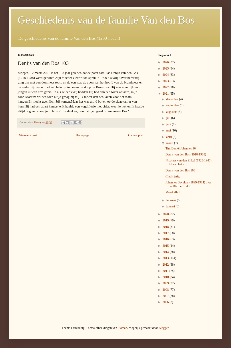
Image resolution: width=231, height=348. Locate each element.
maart (170, 143)
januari (170, 206)
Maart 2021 (172, 192)
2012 (166, 264)
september (173, 105)
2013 (166, 258)
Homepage (82, 135)
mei (169, 130)
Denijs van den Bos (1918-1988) (185, 154)
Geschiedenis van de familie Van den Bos (106, 20)
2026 (166, 62)
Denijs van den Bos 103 (180, 170)
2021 (166, 93)
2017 (166, 233)
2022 (166, 87)
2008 (166, 289)
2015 (166, 245)
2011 (166, 270)
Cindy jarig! (173, 176)
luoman (122, 328)
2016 (166, 239)
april (169, 137)
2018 (166, 227)
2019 (166, 220)
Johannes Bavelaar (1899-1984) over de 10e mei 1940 (188, 184)
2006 (166, 302)
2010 (166, 277)
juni (169, 124)
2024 (166, 74)
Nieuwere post (28, 135)
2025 (166, 68)
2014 (166, 252)
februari (171, 200)
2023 (166, 81)
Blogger (163, 328)
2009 (166, 283)
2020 (166, 214)
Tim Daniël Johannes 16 (180, 148)
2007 (166, 296)
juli (168, 118)
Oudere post (135, 135)
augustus (172, 111)
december (172, 99)
